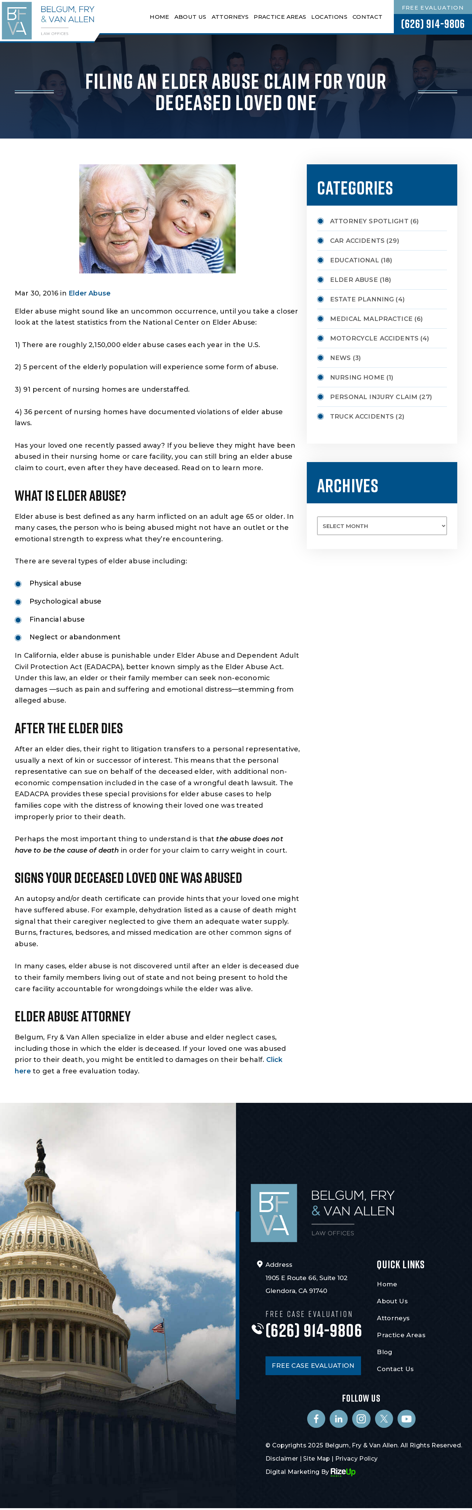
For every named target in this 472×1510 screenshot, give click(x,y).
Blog (384, 1352)
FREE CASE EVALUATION (313, 1366)
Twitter (384, 1420)
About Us (190, 16)
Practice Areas (279, 16)
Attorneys (229, 16)
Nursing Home (357, 377)
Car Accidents (358, 240)
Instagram (361, 1420)
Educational (355, 260)
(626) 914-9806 (432, 24)
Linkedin (338, 1420)
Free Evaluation (432, 7)
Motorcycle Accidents (375, 338)
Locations (329, 16)
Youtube (407, 1420)
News (340, 357)
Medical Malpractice (372, 318)
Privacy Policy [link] (357, 1460)
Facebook (315, 1420)
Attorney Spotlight (370, 221)
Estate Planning (362, 299)
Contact (367, 16)
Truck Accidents (362, 416)
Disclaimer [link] (282, 1460)
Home (159, 16)
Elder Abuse (90, 293)
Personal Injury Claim (374, 397)
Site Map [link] (317, 1460)
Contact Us (395, 1369)
